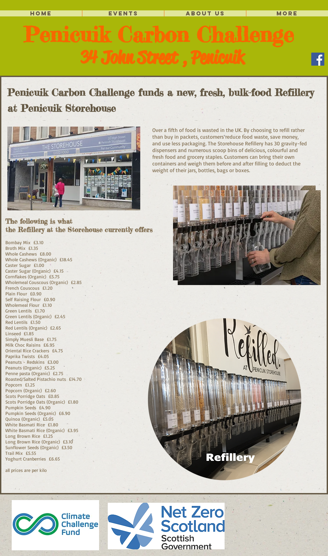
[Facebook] (317, 59)
